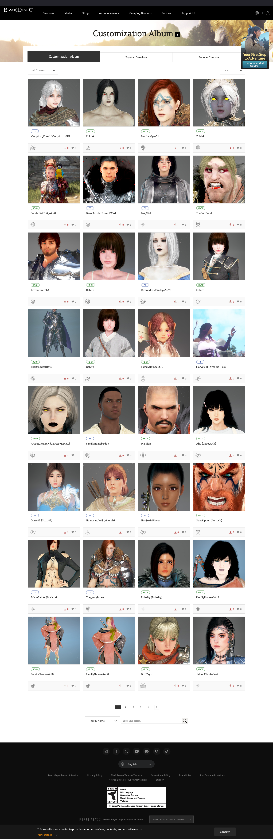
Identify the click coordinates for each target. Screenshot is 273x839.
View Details (44, 834)
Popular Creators (209, 57)
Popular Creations (136, 57)
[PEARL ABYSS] (90, 821)
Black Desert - (169, 821)
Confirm (225, 831)
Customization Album (64, 56)
